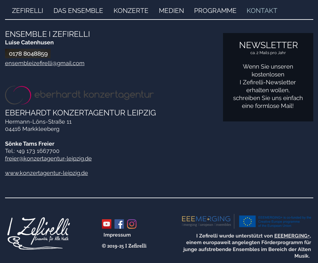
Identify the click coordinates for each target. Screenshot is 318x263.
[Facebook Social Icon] (119, 224)
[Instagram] (132, 224)
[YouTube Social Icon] (106, 224)
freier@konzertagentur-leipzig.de (48, 158)
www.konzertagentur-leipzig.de (46, 173)
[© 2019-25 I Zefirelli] (124, 245)
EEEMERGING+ (292, 236)
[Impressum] (117, 235)
